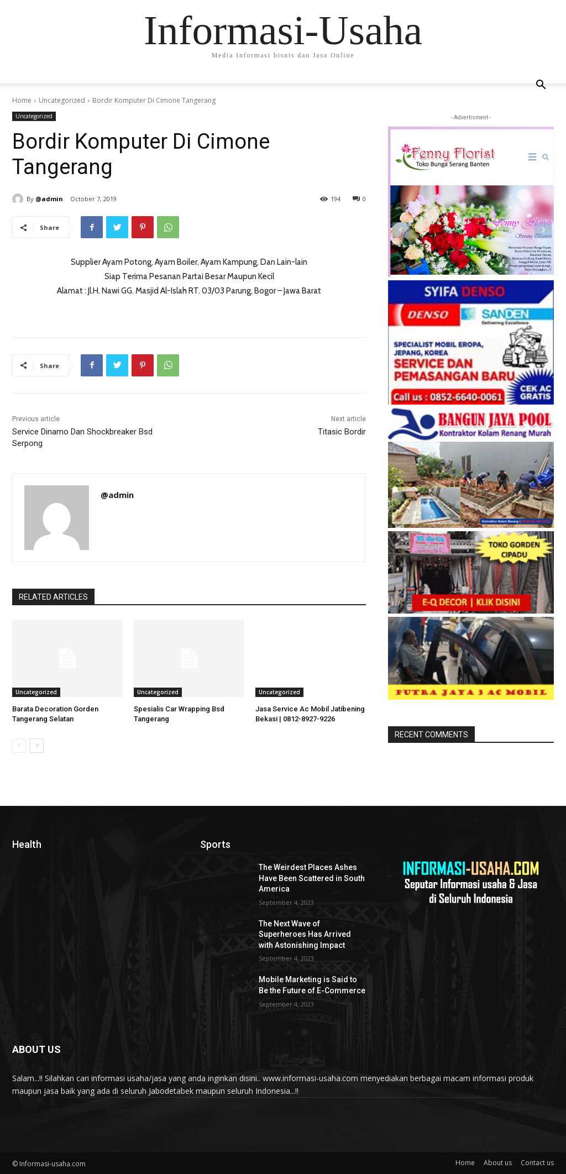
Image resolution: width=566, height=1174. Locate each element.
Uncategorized (62, 100)
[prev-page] (19, 745)
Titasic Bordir (342, 432)
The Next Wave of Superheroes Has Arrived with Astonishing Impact (305, 934)
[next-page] (37, 745)
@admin (49, 199)
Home (22, 100)
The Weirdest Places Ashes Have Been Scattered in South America (312, 878)
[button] (540, 86)
